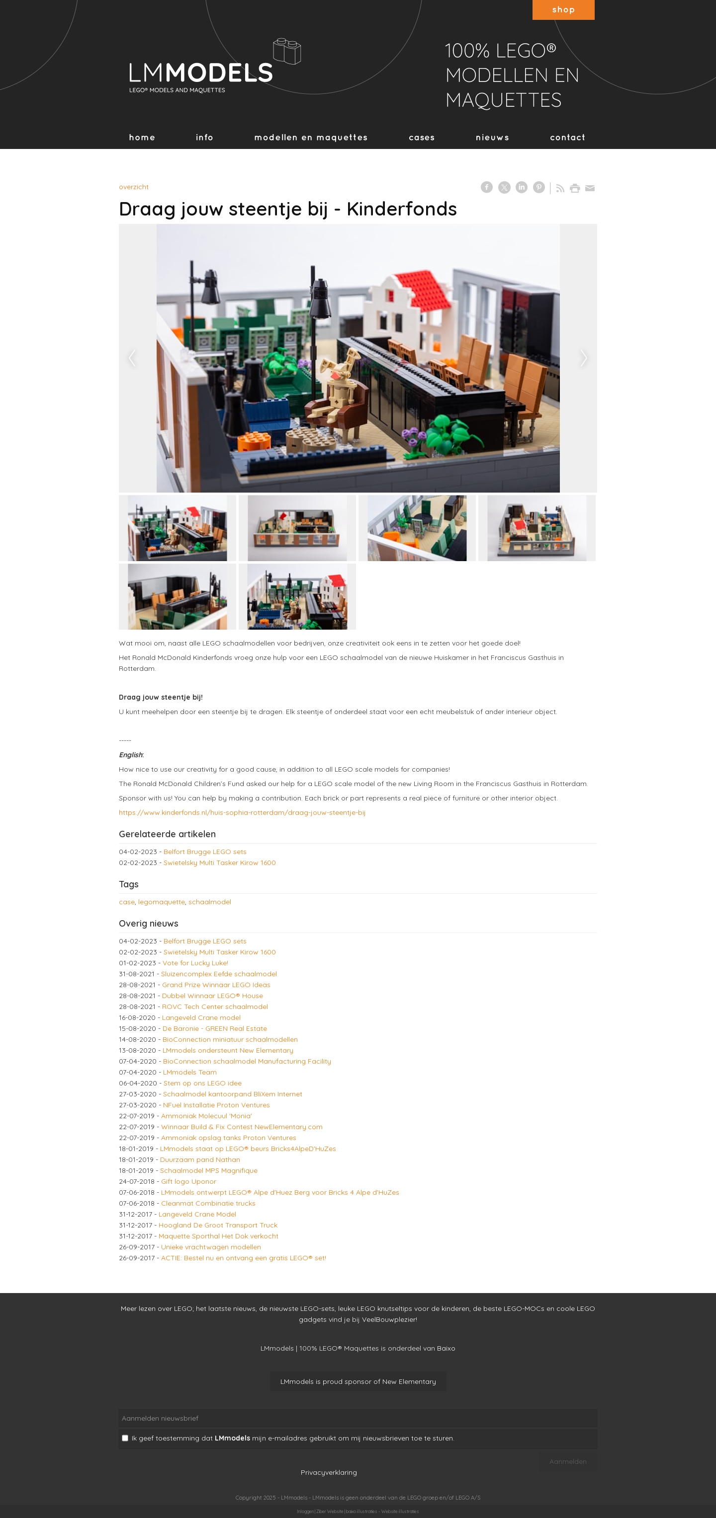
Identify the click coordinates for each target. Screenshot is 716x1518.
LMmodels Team (190, 1072)
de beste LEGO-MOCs (508, 1308)
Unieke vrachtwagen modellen (211, 1246)
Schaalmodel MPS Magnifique (209, 1170)
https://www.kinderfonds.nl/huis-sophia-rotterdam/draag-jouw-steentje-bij (242, 812)
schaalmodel (209, 901)
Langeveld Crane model (201, 1017)
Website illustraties (400, 1511)
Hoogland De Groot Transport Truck (218, 1225)
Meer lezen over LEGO (156, 1308)
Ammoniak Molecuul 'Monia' (206, 1115)
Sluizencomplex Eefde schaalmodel (219, 973)
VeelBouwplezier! (389, 1319)
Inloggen (305, 1511)
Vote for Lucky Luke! (195, 962)
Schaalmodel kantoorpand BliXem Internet (232, 1093)
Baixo (446, 1348)
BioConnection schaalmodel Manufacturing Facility (247, 1061)
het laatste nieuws (226, 1308)
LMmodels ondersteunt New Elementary (228, 1050)
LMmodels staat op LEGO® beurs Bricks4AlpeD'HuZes (248, 1148)
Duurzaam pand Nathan (200, 1159)
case (127, 901)
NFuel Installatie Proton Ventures (216, 1104)
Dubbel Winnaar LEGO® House (212, 995)
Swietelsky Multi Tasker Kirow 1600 (220, 862)
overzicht (134, 186)
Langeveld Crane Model (197, 1214)
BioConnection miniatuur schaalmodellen (230, 1039)
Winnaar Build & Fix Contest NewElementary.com (242, 1126)
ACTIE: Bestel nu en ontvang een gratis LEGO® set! (243, 1257)
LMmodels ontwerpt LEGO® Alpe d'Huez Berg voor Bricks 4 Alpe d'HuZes (280, 1192)
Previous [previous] (132, 358)
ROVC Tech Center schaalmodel (215, 1006)
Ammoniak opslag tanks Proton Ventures (228, 1137)
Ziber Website (330, 1511)
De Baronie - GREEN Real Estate (215, 1028)
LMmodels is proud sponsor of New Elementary (358, 1381)
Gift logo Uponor (188, 1181)
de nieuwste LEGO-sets (297, 1308)
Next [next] (584, 358)
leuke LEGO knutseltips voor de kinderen (403, 1308)
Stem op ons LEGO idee (203, 1083)
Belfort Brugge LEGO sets (205, 851)
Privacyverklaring (329, 1472)
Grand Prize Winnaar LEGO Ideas (216, 984)
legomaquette (161, 901)
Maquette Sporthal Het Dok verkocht (218, 1235)
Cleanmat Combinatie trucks (208, 1203)
